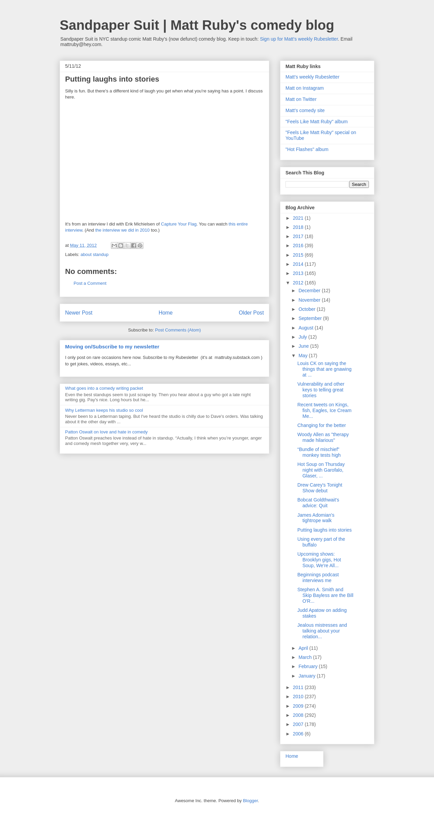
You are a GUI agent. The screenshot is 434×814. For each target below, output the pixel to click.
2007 (299, 724)
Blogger (250, 800)
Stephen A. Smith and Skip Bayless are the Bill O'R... (325, 595)
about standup (94, 254)
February (308, 666)
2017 (299, 236)
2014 (299, 264)
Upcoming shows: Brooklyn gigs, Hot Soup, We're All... (319, 559)
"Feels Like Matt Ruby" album (316, 121)
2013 (299, 273)
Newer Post (79, 313)
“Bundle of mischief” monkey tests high (319, 452)
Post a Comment (90, 283)
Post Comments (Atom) (178, 330)
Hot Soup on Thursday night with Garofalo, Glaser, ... (321, 470)
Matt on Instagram (304, 88)
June (304, 346)
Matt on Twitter (301, 99)
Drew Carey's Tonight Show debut (319, 487)
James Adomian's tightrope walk (315, 517)
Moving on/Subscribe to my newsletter (112, 346)
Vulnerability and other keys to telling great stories (320, 389)
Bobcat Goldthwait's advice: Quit (318, 502)
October (307, 309)
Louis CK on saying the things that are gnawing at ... (324, 369)
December (309, 290)
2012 (299, 282)
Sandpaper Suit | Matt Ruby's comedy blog (197, 25)
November (309, 300)
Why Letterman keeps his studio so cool (104, 410)
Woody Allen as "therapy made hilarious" (323, 437)
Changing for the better (321, 425)
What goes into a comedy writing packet (104, 388)
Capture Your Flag (179, 224)
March (305, 657)
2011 (299, 687)
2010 (299, 696)
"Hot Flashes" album (307, 149)
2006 (299, 733)
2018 (299, 227)
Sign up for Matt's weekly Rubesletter (299, 39)
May (303, 355)
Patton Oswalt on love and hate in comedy (106, 431)
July (303, 337)
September (310, 318)
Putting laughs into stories (324, 530)
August (306, 327)
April (303, 648)
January (307, 676)
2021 (299, 218)
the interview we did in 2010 (122, 230)
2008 (299, 715)
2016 (299, 245)
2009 (299, 706)
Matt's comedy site (305, 110)
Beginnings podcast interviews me (318, 577)
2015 (299, 255)
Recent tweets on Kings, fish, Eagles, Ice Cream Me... (324, 410)
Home (166, 313)
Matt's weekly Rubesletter (312, 77)
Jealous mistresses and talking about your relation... (322, 630)
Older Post (251, 313)
